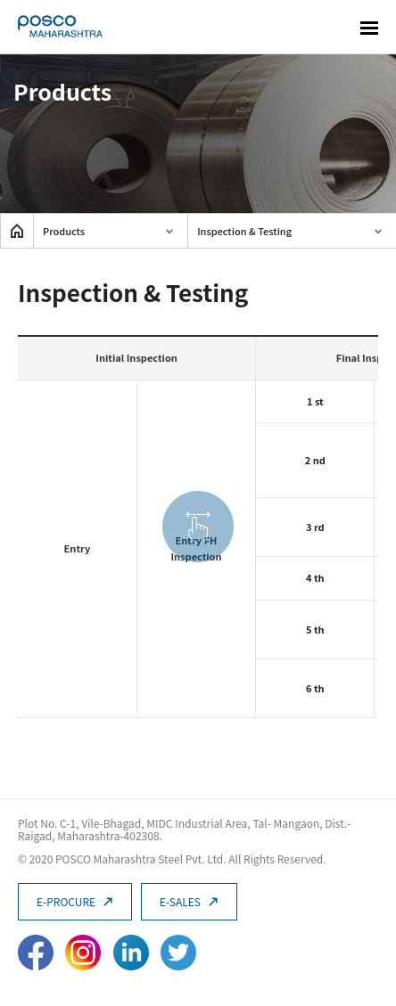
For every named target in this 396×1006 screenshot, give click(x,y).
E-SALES (189, 901)
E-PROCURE (75, 901)
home (17, 231)
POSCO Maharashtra (60, 26)
